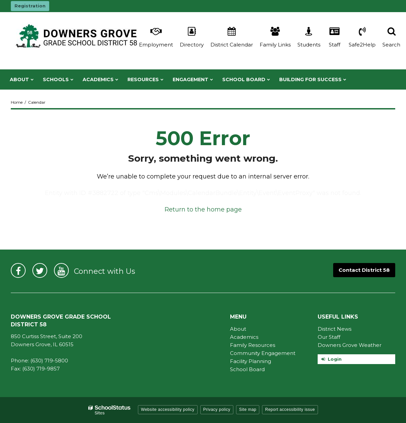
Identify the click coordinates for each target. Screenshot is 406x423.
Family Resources (252, 345)
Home (17, 102)
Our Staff (329, 337)
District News (334, 329)
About (238, 329)
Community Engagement (262, 353)
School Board (247, 369)
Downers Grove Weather (349, 345)
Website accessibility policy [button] (168, 409)
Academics (244, 337)
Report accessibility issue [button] (290, 409)
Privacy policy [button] (216, 409)
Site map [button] (247, 409)
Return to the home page (203, 209)
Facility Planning (250, 361)
